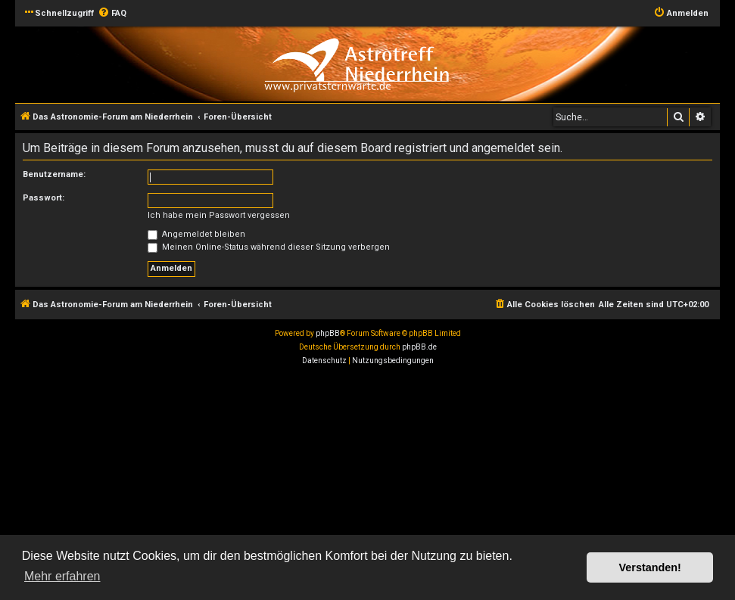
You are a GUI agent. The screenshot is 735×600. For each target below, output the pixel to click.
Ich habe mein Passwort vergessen (219, 215)
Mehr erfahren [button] (62, 576)
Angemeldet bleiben (196, 234)
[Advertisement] (367, 485)
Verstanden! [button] (650, 567)
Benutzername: (54, 174)
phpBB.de (419, 347)
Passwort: (43, 198)
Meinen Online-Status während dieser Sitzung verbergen (269, 247)
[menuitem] (112, 14)
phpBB (328, 333)
